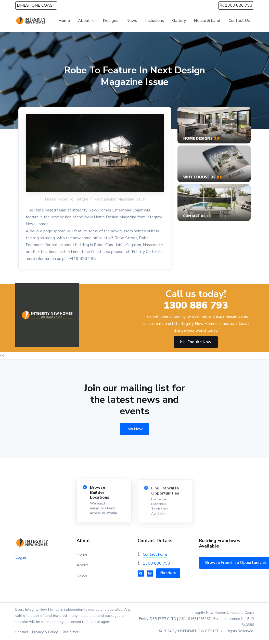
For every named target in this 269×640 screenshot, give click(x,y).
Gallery (179, 20)
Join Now (134, 429)
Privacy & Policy (45, 632)
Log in (20, 557)
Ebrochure (168, 573)
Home (64, 20)
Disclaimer (70, 632)
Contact (21, 632)
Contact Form (155, 554)
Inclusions (154, 20)
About (84, 20)
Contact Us (239, 20)
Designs (110, 20)
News (131, 20)
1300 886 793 (236, 5)
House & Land (207, 20)
